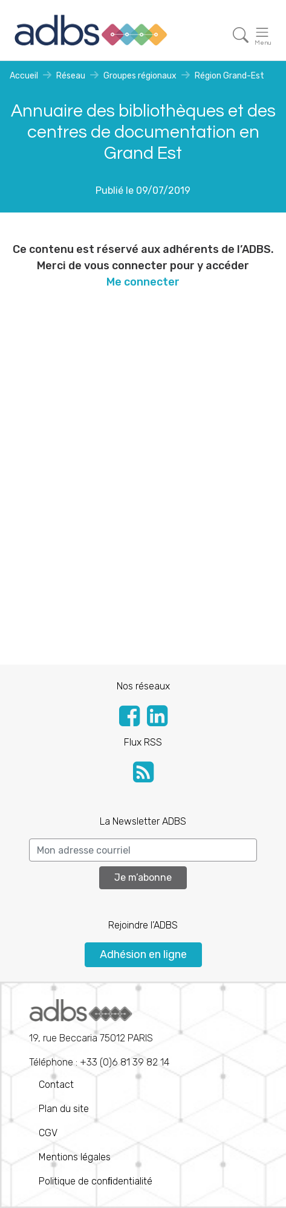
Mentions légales (75, 1157)
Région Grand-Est (229, 76)
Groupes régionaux (140, 76)
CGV (48, 1133)
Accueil (24, 76)
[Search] (143, 850)
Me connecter (143, 282)
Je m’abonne (143, 877)
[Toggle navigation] (241, 35)
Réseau (70, 76)
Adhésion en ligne (143, 954)
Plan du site (64, 1108)
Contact (56, 1084)
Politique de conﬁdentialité (95, 1181)
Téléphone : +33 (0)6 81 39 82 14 (99, 1033)
